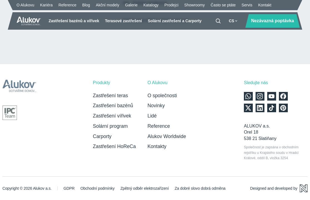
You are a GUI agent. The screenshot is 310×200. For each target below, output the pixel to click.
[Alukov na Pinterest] (283, 108)
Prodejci (171, 5)
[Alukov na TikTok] (271, 108)
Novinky (156, 105)
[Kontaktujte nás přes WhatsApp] (248, 96)
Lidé (152, 116)
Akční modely (107, 5)
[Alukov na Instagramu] (260, 96)
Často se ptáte (223, 5)
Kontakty (157, 146)
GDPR (69, 188)
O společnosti (162, 95)
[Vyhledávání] (218, 21)
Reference (67, 5)
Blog (86, 5)
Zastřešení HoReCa (114, 146)
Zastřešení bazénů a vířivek (74, 21)
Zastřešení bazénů (113, 105)
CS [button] (233, 21)
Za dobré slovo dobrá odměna (200, 188)
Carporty (102, 136)
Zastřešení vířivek (112, 116)
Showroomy (194, 5)
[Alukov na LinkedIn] (260, 108)
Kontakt (264, 5)
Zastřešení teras (110, 95)
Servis (247, 5)
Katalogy (150, 5)
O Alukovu (25, 5)
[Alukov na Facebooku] (283, 96)
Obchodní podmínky (97, 188)
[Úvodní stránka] (29, 21)
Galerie (131, 5)
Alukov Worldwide (167, 136)
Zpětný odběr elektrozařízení (144, 188)
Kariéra (46, 5)
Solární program (110, 126)
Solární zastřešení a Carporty (175, 21)
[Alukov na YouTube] (271, 96)
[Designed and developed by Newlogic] (279, 188)
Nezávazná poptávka (272, 20)
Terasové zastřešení (123, 21)
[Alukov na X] (248, 108)
